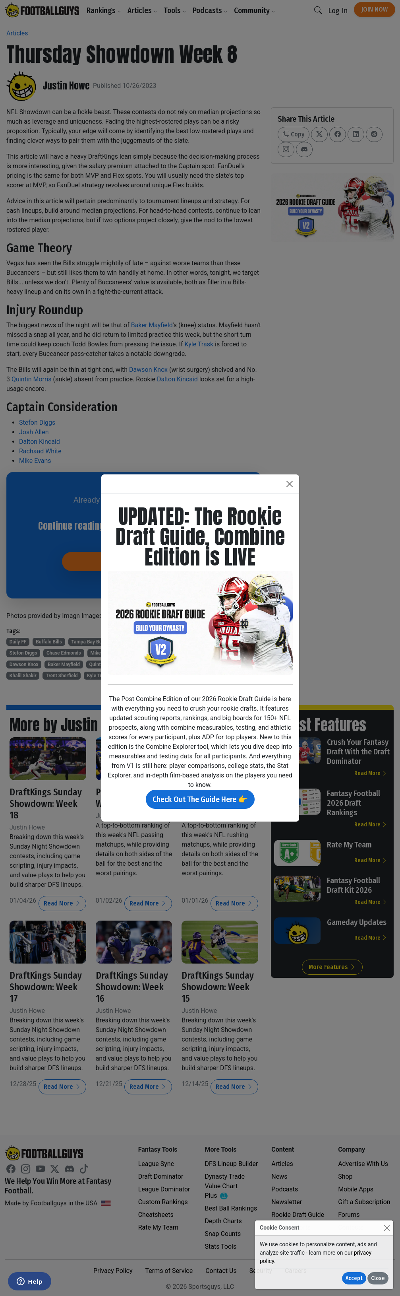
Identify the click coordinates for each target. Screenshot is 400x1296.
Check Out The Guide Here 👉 (200, 799)
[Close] (387, 1228)
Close (378, 1278)
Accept (354, 1278)
